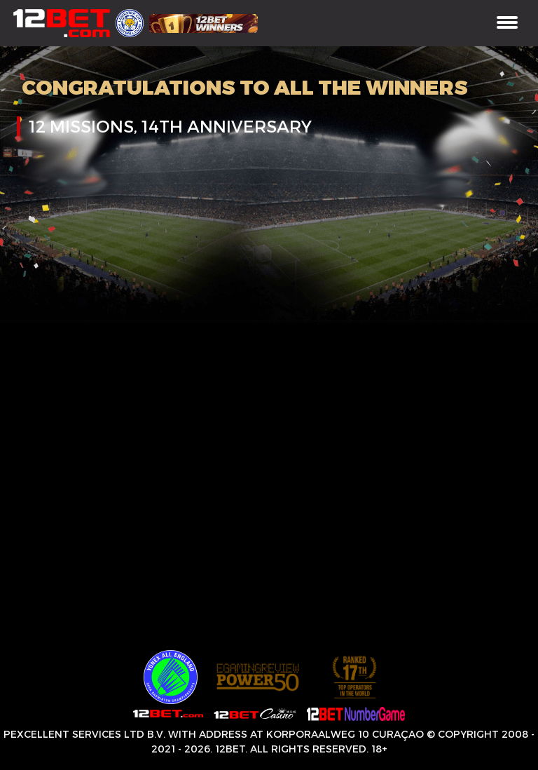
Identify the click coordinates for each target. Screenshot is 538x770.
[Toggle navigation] (507, 23)
